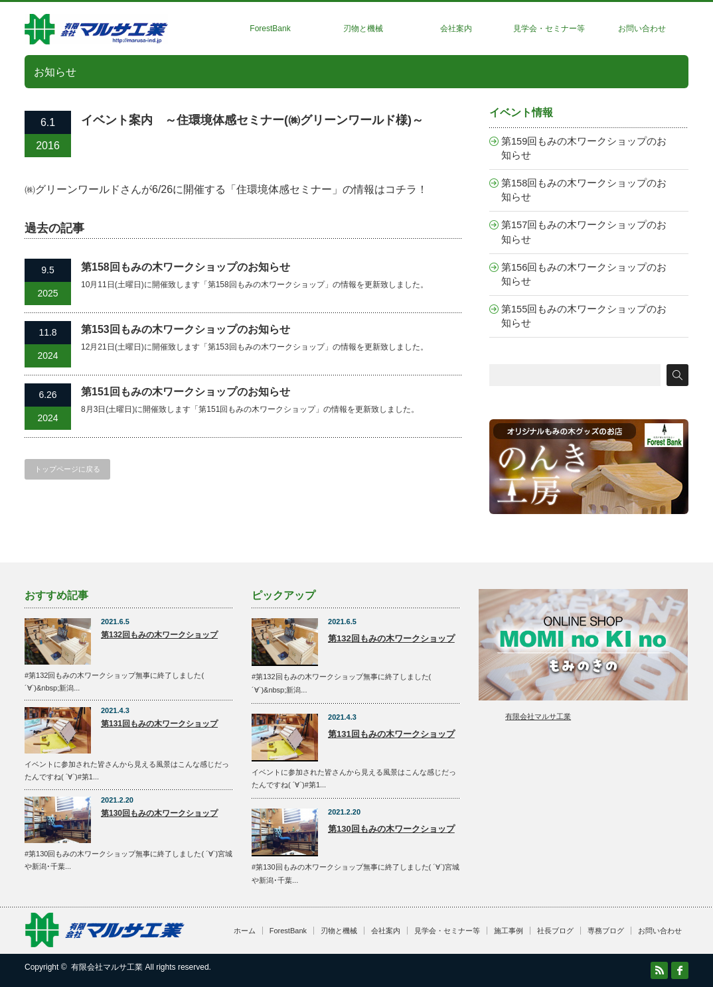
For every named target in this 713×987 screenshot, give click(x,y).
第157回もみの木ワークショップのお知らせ (584, 232)
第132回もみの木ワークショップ (159, 634)
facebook (679, 970)
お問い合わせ (642, 28)
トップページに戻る (67, 469)
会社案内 (456, 28)
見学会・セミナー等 (549, 28)
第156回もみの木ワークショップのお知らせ (584, 274)
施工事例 (508, 931)
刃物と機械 (363, 28)
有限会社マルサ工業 (538, 716)
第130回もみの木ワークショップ (159, 813)
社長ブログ (555, 931)
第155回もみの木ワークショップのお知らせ (584, 316)
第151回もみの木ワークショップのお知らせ (185, 391)
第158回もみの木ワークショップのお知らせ (185, 267)
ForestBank (270, 28)
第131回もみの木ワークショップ (159, 723)
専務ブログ (606, 931)
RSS (659, 970)
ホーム (245, 931)
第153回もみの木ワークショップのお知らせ (185, 329)
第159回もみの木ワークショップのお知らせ (584, 148)
